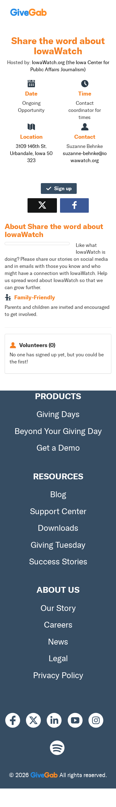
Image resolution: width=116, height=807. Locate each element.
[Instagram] (98, 720)
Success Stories (58, 562)
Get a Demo (58, 448)
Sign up (59, 188)
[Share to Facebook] (74, 205)
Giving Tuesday (58, 545)
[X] (36, 720)
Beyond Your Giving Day (58, 431)
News (58, 642)
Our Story (58, 608)
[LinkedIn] (57, 720)
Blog (58, 494)
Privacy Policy (58, 675)
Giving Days (58, 414)
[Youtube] (78, 720)
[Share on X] (42, 205)
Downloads (58, 528)
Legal (58, 658)
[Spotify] (57, 747)
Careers (58, 625)
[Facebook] (15, 720)
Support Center (58, 511)
